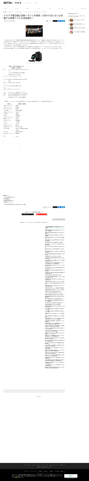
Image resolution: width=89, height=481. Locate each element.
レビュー (16, 8)
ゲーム (50, 8)
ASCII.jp (39, 461)
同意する (71, 475)
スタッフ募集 (56, 465)
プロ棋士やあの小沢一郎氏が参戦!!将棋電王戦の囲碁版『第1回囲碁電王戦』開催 (55, 273)
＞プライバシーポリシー (71, 478)
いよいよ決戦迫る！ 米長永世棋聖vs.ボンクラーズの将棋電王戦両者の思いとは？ (55, 260)
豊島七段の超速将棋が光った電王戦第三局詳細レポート (54, 298)
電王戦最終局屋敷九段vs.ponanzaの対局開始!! (52, 304)
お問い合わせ (46, 465)
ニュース (27, 8)
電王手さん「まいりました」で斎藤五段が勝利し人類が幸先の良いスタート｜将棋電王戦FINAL (54, 355)
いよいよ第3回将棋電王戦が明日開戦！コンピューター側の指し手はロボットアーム (55, 277)
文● (47, 21)
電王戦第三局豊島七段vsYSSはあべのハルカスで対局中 (54, 294)
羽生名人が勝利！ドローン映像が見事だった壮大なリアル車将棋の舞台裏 (54, 348)
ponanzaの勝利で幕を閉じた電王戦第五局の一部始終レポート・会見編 (54, 311)
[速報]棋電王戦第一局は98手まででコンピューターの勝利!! (54, 281)
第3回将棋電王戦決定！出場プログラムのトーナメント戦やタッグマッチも (55, 265)
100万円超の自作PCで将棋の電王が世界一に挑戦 (53, 274)
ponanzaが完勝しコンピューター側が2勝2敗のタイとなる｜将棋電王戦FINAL (54, 365)
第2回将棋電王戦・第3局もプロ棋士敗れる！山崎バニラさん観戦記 (54, 235)
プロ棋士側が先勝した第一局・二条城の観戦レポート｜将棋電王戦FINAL (54, 357)
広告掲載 (51, 465)
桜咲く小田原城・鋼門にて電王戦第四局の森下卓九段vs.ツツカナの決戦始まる (54, 300)
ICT (83, 8)
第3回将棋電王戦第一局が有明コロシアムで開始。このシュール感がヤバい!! (55, 279)
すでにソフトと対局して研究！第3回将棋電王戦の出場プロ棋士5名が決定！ (55, 268)
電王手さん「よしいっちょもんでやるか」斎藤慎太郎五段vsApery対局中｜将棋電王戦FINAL (54, 353)
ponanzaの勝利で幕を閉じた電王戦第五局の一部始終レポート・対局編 (54, 309)
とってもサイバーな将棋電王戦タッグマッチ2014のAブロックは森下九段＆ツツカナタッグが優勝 (55, 331)
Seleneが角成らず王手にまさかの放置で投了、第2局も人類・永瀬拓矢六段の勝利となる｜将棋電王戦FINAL (54, 360)
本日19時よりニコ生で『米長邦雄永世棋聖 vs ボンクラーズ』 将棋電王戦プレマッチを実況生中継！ (54, 263)
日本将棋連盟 (6, 198)
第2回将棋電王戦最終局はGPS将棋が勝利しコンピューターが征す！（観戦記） (55, 230)
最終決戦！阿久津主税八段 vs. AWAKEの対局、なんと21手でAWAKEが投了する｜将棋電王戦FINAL (54, 367)
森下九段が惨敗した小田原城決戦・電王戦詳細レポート (54, 302)
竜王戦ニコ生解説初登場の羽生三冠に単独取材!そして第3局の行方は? (55, 254)
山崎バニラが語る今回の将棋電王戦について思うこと (54, 292)
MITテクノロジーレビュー (47, 461)
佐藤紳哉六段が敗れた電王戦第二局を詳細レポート (53, 291)
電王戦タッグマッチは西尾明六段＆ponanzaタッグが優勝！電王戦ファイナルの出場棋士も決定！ (54, 336)
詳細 (16, 477)
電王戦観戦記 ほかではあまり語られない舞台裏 (53, 256)
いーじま (49, 21)
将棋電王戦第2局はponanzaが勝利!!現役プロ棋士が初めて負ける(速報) (54, 240)
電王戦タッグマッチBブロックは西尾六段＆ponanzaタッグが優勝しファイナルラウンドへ (55, 333)
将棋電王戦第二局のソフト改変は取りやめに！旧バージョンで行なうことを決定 (54, 286)
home (5, 11)
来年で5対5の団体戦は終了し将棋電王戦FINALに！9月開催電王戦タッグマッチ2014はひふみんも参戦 (54, 326)
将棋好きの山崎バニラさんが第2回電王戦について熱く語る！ (54, 249)
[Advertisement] (64, 3)
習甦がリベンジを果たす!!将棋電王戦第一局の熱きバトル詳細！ (55, 283)
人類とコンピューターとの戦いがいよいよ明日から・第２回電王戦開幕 (54, 244)
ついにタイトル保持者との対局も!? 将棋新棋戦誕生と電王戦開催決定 (54, 343)
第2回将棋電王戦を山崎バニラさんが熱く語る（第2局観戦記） (54, 238)
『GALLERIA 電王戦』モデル (9, 197)
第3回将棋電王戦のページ (9, 200)
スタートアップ (72, 8)
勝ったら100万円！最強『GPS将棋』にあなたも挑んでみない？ (55, 247)
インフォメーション (62, 459)
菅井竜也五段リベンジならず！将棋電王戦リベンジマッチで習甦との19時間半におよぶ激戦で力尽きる (54, 323)
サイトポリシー (26, 465)
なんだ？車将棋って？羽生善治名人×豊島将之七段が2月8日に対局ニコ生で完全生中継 (54, 345)
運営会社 (40, 465)
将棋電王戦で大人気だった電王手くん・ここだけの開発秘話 (54, 314)
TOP (5, 8)
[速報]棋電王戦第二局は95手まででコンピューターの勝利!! (54, 289)
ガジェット (39, 8)
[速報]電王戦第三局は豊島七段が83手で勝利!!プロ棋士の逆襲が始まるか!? (54, 296)
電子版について (62, 465)
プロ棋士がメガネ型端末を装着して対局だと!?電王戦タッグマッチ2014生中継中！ (55, 328)
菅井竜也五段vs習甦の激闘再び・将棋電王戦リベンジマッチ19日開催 (54, 321)
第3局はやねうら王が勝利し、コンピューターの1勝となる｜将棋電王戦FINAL (54, 362)
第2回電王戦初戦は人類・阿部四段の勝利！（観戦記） (54, 242)
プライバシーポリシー (34, 465)
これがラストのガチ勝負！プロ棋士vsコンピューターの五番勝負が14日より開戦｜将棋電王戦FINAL (54, 350)
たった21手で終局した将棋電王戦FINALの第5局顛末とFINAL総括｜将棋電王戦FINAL (55, 340)
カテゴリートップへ (58, 219)
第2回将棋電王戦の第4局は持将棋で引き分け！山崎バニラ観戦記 (54, 233)
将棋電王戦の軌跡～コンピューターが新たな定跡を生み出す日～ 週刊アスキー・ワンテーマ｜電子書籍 (54, 318)
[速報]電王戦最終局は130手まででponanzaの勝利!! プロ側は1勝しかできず (55, 306)
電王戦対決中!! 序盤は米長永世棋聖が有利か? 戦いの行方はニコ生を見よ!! (54, 258)
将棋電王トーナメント (8, 202)
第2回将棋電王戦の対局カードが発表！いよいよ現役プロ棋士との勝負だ (55, 251)
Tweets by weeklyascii (38, 396)
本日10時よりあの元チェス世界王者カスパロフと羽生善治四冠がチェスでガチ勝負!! (54, 338)
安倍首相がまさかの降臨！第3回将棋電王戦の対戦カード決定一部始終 (55, 270)
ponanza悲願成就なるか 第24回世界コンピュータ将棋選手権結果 (54, 316)
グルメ (61, 8)
